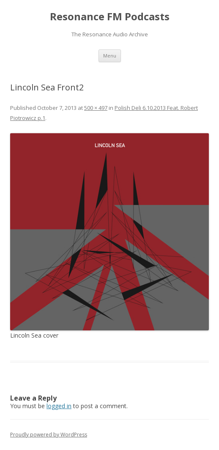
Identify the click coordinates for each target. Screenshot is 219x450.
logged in (59, 406)
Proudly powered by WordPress (48, 434)
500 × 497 (95, 108)
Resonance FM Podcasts (110, 16)
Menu (109, 55)
